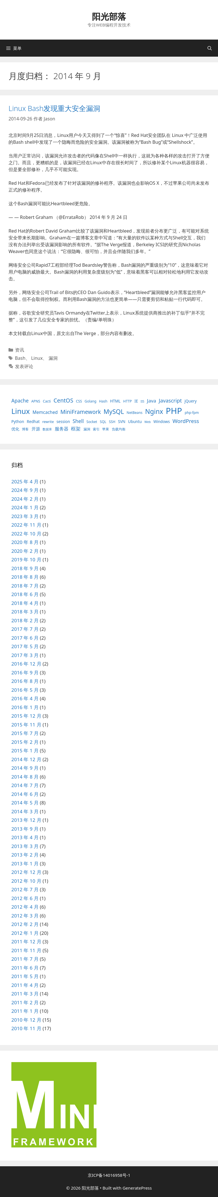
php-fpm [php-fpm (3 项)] (192, 412)
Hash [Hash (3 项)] (103, 401)
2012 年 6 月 (25, 898)
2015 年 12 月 (26, 716)
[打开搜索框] (209, 48)
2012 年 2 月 (25, 924)
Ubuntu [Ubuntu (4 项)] (135, 421)
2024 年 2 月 (25, 499)
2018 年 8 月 (25, 577)
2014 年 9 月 (25, 768)
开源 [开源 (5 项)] (36, 429)
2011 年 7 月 (25, 959)
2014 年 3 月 (25, 811)
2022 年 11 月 (26, 524)
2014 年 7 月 (25, 785)
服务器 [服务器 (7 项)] (61, 429)
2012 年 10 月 (26, 881)
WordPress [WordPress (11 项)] (186, 420)
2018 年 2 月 (25, 620)
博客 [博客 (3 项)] (25, 429)
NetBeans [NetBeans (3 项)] (134, 412)
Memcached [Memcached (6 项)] (45, 412)
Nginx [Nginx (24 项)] (154, 411)
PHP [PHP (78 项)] (174, 410)
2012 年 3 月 (25, 915)
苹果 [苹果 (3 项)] (105, 429)
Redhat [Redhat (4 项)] (33, 421)
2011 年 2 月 (25, 1002)
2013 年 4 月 (25, 837)
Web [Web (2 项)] (147, 422)
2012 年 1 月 (25, 933)
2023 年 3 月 (25, 516)
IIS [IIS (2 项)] (142, 401)
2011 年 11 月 (26, 950)
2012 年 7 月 (25, 889)
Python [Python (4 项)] (17, 421)
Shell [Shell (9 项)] (78, 421)
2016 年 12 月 (26, 663)
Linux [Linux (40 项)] (20, 411)
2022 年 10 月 (26, 533)
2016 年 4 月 (25, 698)
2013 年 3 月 (25, 846)
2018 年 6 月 (25, 594)
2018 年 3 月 (25, 611)
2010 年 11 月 (26, 1028)
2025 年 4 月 (25, 481)
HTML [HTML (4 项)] (115, 401)
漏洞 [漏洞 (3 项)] (86, 429)
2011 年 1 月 (25, 1011)
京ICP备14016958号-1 (109, 1175)
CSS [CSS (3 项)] (79, 401)
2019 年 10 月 (26, 559)
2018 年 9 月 (25, 568)
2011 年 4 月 (25, 985)
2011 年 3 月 (25, 993)
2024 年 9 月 (25, 490)
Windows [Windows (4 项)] (161, 421)
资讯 (19, 350)
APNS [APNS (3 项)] (35, 401)
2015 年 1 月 (25, 750)
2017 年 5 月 (25, 646)
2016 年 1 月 (25, 707)
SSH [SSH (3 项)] (112, 421)
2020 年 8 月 (25, 542)
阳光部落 (109, 16)
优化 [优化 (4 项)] (15, 429)
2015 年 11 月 (26, 724)
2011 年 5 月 (25, 976)
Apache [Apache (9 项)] (20, 400)
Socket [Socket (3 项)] (91, 421)
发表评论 (24, 366)
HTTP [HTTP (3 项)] (127, 401)
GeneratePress (137, 1188)
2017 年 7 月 (25, 629)
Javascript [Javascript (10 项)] (170, 400)
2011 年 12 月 (26, 941)
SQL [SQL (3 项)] (103, 421)
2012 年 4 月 (25, 907)
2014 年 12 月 (26, 759)
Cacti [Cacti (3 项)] (47, 401)
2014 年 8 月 (25, 776)
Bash (20, 358)
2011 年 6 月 (25, 967)
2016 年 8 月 (25, 681)
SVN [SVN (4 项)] (121, 421)
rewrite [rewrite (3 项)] (48, 421)
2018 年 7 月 (25, 585)
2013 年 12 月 (26, 820)
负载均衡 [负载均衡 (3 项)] (118, 429)
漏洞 (53, 358)
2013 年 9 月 (25, 829)
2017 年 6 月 (25, 638)
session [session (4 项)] (63, 421)
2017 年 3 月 (25, 655)
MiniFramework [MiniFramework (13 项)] (80, 412)
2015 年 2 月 (25, 742)
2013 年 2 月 (25, 854)
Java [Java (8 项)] (151, 400)
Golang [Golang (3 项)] (90, 401)
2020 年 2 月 (25, 551)
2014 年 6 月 (25, 794)
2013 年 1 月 (25, 863)
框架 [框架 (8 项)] (76, 428)
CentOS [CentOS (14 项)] (63, 400)
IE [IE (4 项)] (136, 401)
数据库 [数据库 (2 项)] (47, 429)
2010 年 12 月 (26, 1020)
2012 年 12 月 (26, 872)
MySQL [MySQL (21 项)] (114, 411)
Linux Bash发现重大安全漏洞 (54, 108)
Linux (37, 358)
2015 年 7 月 (25, 733)
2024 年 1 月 (25, 507)
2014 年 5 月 (25, 802)
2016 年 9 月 (25, 672)
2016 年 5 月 (25, 690)
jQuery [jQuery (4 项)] (191, 401)
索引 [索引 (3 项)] (96, 429)
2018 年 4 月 (25, 603)
